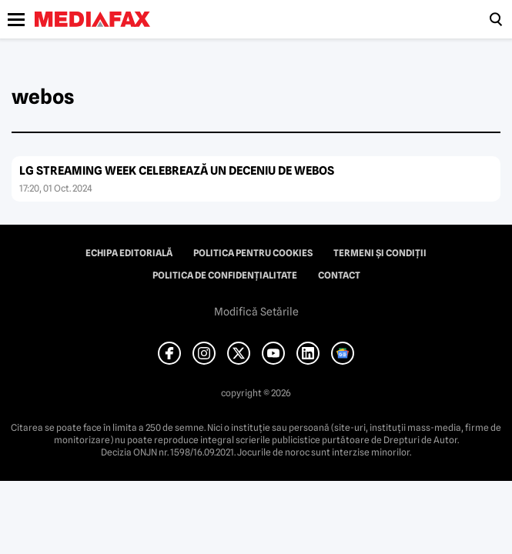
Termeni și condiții (380, 253)
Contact (339, 275)
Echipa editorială (128, 253)
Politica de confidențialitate (224, 275)
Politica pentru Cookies (253, 253)
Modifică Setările (256, 311)
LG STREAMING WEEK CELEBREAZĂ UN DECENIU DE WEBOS (176, 171)
